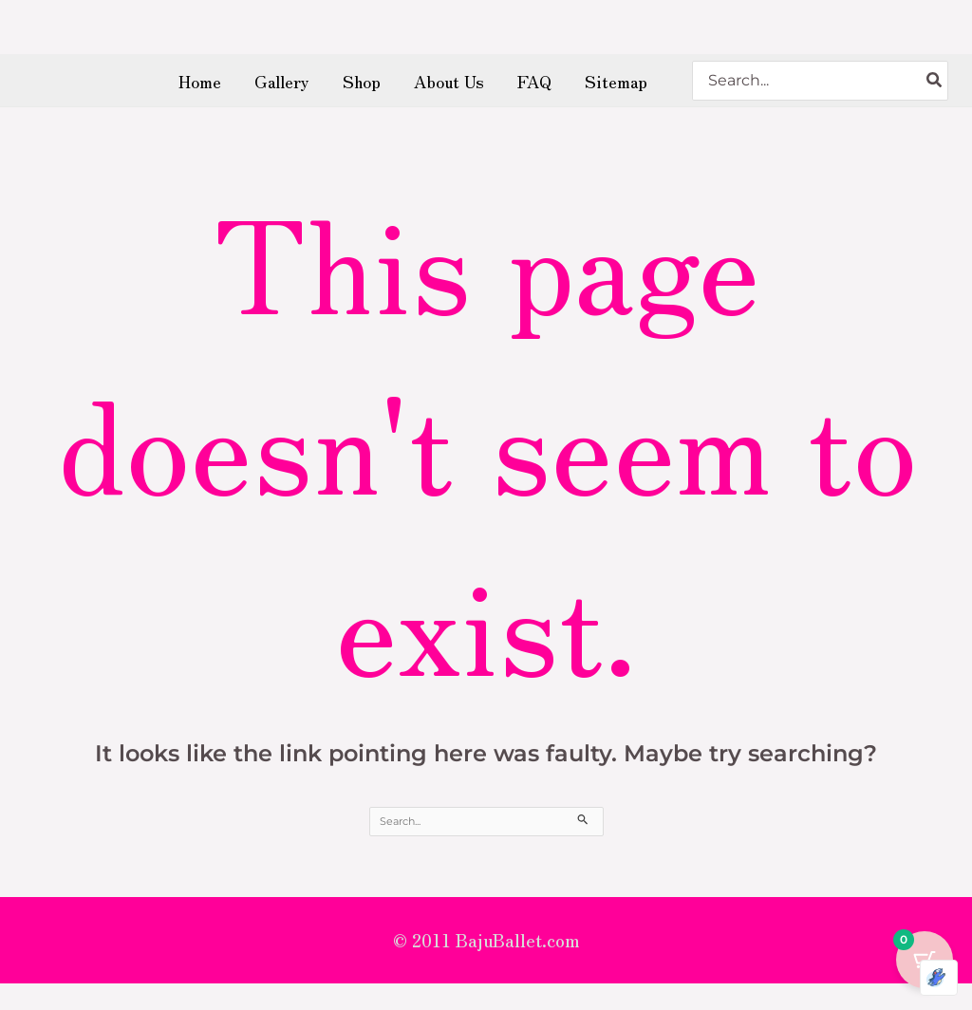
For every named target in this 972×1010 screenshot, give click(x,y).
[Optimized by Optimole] (939, 978)
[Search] (935, 87)
